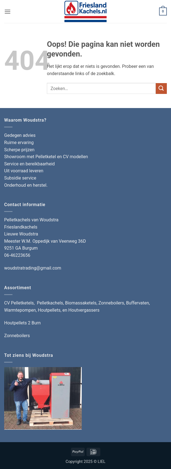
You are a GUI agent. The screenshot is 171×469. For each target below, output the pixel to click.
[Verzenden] (161, 88)
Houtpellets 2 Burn (22, 323)
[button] (7, 11)
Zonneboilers (17, 335)
